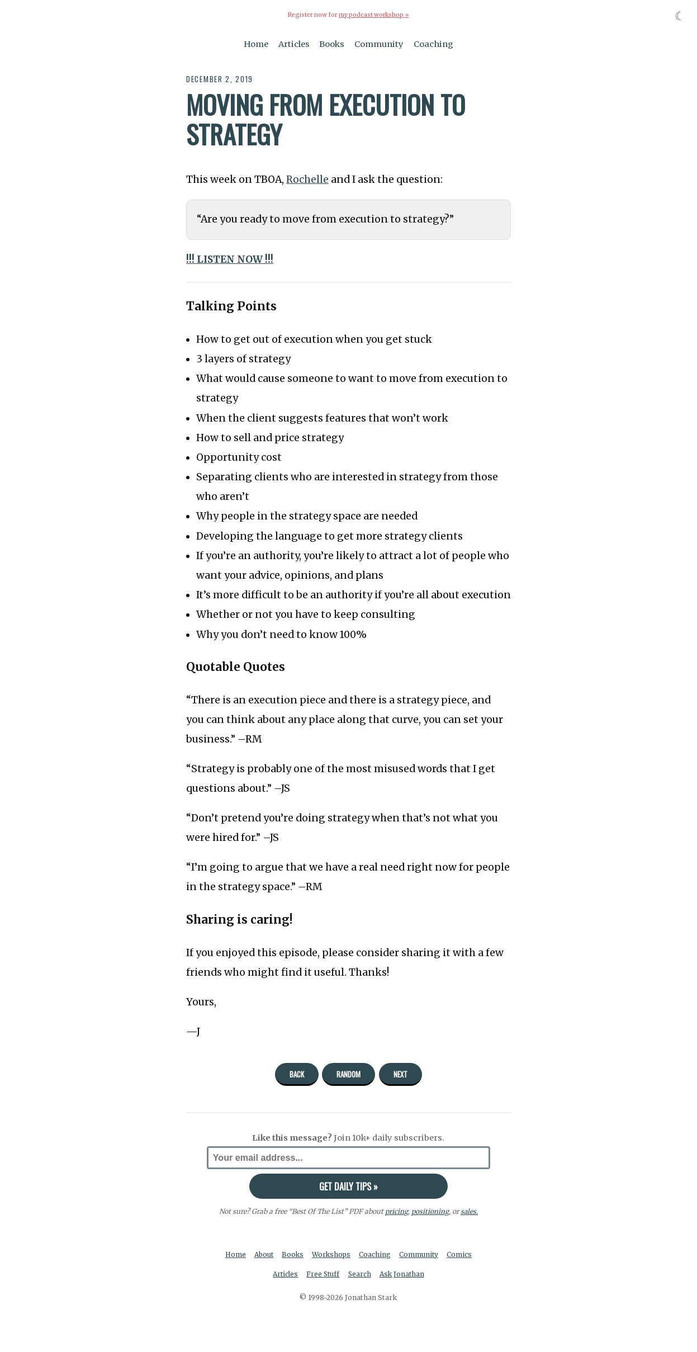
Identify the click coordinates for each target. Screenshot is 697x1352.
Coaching (433, 44)
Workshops (332, 1254)
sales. (469, 1211)
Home (256, 44)
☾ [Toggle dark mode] (680, 16)
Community (379, 44)
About (263, 1254)
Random (348, 1073)
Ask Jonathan (403, 1274)
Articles (294, 44)
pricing (396, 1211)
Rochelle (307, 179)
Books (331, 44)
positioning (429, 1211)
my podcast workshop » (374, 14)
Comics (462, 1254)
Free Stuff (323, 1274)
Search (360, 1274)
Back (297, 1073)
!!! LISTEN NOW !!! (230, 259)
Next (400, 1073)
